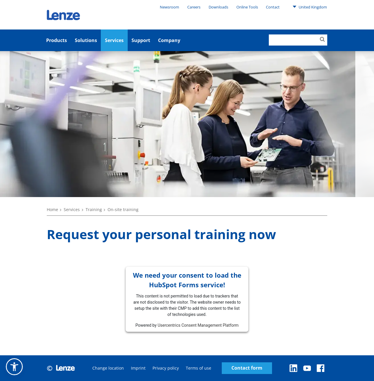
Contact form (246, 368)
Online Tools (247, 7)
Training (94, 209)
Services (114, 40)
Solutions (86, 40)
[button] (14, 366)
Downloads (218, 7)
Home (52, 209)
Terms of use (198, 368)
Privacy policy (166, 368)
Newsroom (169, 7)
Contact (273, 7)
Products (56, 40)
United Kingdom (309, 7)
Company (169, 40)
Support (140, 40)
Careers (193, 7)
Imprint (138, 368)
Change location (108, 368)
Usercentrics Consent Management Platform (197, 325)
